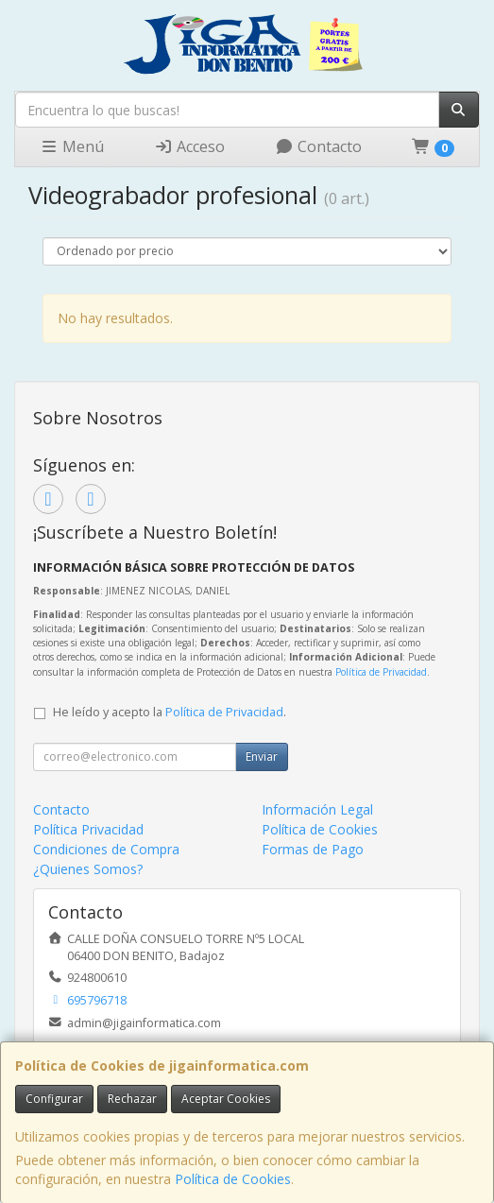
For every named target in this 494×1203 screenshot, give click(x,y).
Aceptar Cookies (225, 1099)
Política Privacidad (88, 829)
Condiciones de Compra (106, 849)
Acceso (189, 146)
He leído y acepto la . (169, 712)
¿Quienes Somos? (88, 869)
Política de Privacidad (381, 672)
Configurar (54, 1099)
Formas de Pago (313, 849)
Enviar (262, 756)
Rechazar (132, 1099)
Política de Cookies (233, 1179)
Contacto (318, 146)
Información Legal (317, 809)
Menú (72, 146)
